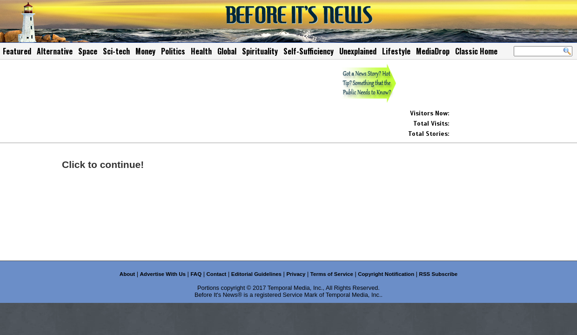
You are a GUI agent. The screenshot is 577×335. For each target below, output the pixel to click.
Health (201, 51)
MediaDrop (433, 51)
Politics (173, 51)
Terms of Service (331, 274)
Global (226, 51)
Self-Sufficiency (308, 51)
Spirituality (260, 51)
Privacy (295, 274)
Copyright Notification (386, 274)
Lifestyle (396, 51)
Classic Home (476, 51)
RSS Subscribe (438, 274)
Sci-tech (116, 51)
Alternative (55, 51)
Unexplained (357, 51)
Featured (17, 51)
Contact (217, 274)
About (127, 274)
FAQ (195, 274)
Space (87, 51)
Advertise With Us (163, 274)
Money (145, 51)
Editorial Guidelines (256, 274)
